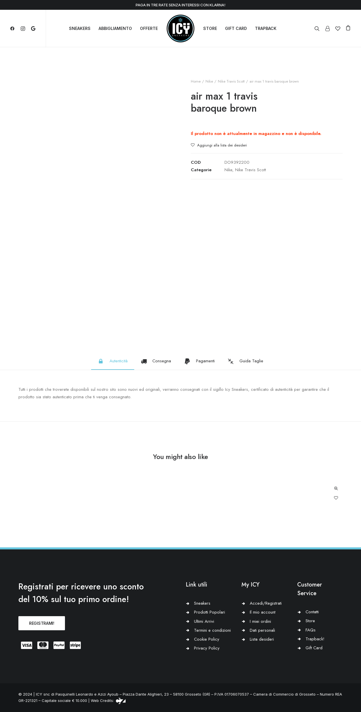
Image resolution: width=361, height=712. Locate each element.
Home (196, 81)
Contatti (312, 612)
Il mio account (262, 612)
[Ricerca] (318, 28)
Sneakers (202, 603)
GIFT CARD (236, 28)
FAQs (311, 630)
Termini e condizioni (212, 630)
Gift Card (314, 648)
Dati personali (262, 630)
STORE (210, 28)
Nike (209, 81)
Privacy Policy (207, 648)
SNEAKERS (80, 28)
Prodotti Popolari (209, 612)
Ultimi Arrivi (204, 621)
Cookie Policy (206, 639)
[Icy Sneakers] (180, 28)
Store (310, 621)
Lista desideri (262, 639)
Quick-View (336, 488)
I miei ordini (260, 621)
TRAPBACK (265, 28)
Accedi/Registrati (266, 603)
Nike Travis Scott (231, 81)
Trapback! (315, 639)
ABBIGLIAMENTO (115, 28)
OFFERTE (149, 28)
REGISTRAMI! (41, 623)
